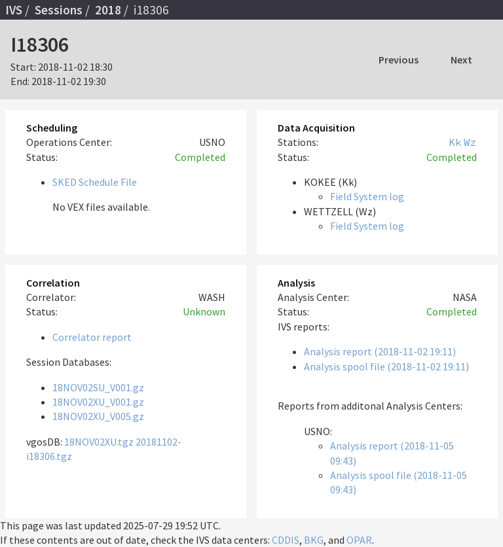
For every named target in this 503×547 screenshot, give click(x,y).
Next (461, 59)
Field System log (367, 196)
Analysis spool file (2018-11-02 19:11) (386, 366)
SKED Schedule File (94, 181)
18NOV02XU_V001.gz (98, 401)
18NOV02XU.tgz (99, 441)
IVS (13, 10)
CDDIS (285, 539)
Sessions (59, 10)
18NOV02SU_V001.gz (98, 387)
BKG (314, 539)
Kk (455, 142)
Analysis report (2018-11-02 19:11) (380, 351)
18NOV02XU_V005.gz (98, 416)
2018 (108, 10)
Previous (399, 59)
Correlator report (92, 337)
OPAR (359, 539)
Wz (470, 142)
